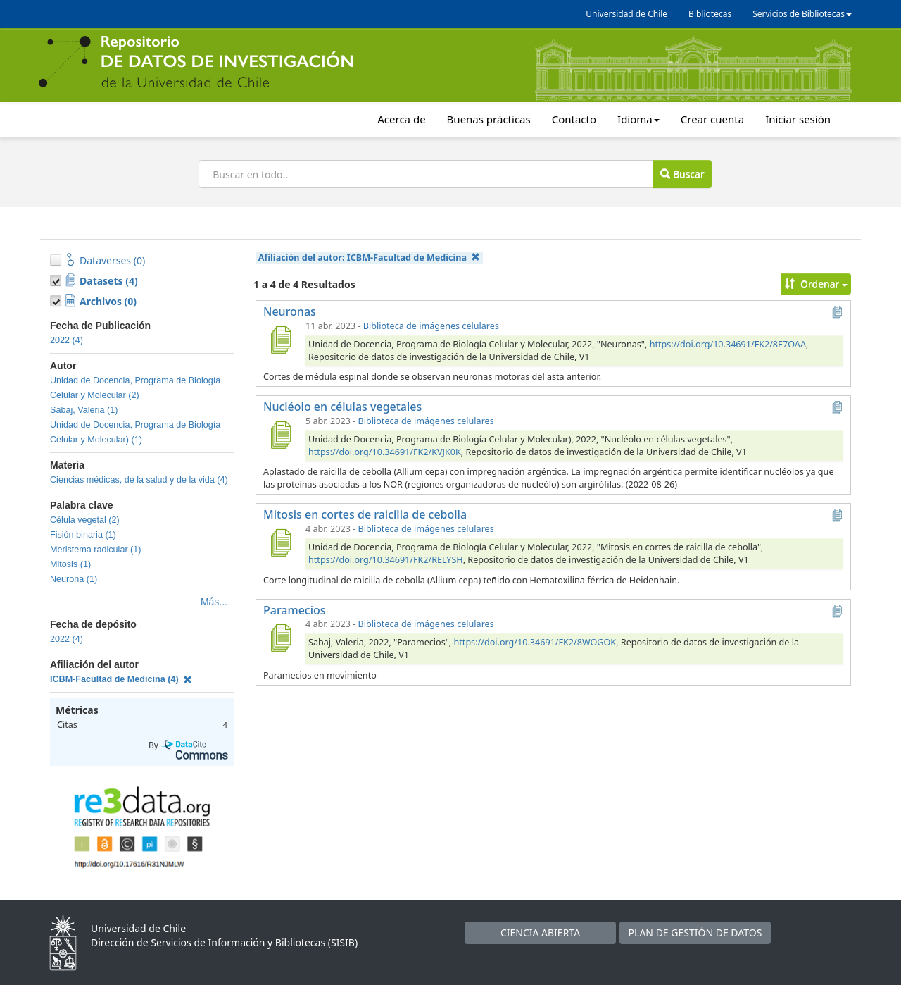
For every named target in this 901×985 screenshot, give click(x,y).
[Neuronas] (280, 340)
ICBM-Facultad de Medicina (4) (121, 679)
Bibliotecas (709, 14)
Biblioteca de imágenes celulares (431, 326)
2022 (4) (66, 340)
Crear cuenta (712, 119)
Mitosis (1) (70, 564)
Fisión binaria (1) (83, 535)
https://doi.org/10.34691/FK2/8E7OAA (728, 344)
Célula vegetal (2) (85, 520)
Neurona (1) (73, 579)
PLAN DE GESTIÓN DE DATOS (695, 932)
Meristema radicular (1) (95, 550)
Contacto (574, 119)
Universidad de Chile (626, 14)
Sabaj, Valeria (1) (84, 410)
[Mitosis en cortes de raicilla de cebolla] (280, 542)
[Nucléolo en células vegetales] (280, 435)
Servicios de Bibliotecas (802, 14)
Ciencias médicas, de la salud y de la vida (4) (139, 480)
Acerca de (401, 119)
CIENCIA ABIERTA (540, 932)
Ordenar (816, 283)
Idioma (638, 119)
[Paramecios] (280, 638)
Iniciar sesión (798, 119)
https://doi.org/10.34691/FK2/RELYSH (385, 560)
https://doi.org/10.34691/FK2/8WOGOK (535, 642)
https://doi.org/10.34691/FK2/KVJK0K (384, 452)
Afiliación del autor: (369, 258)
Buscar (682, 173)
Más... (214, 601)
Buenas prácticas (489, 119)
